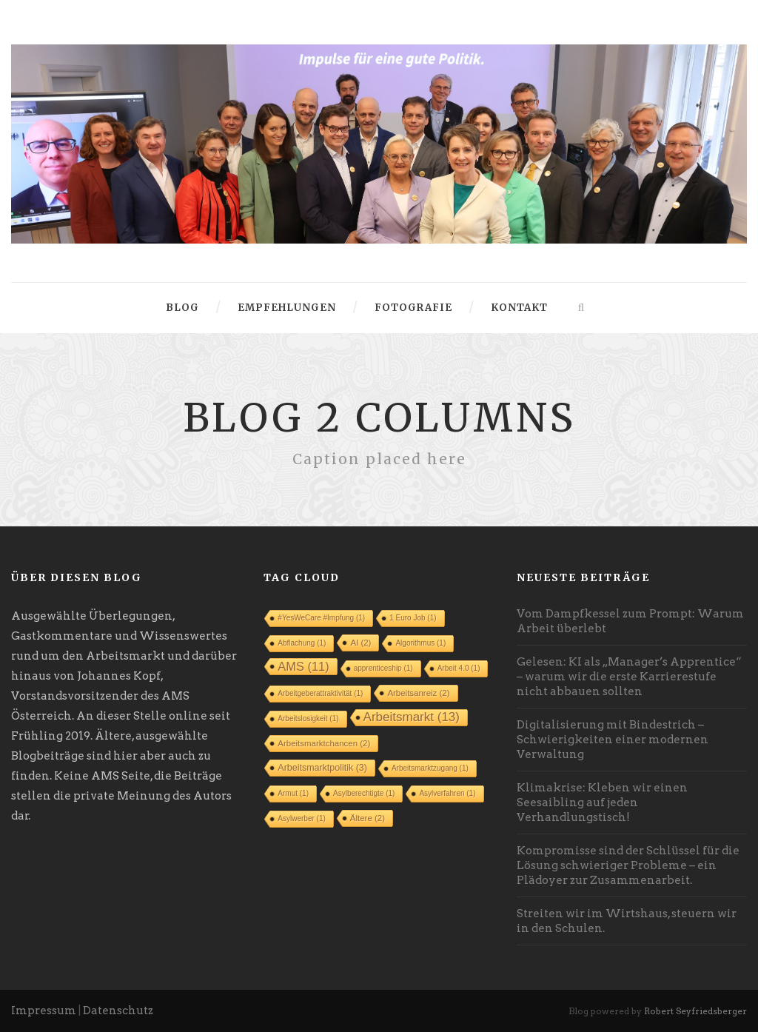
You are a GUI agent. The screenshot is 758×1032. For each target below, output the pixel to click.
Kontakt (519, 307)
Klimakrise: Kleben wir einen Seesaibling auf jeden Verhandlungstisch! (602, 802)
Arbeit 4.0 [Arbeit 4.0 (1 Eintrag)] (458, 668)
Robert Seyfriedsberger (695, 1010)
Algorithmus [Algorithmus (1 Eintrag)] (420, 643)
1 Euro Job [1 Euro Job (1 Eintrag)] (412, 618)
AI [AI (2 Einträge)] (360, 642)
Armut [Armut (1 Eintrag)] (293, 793)
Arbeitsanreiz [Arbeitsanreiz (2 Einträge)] (418, 692)
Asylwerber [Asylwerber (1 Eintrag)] (301, 818)
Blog (182, 307)
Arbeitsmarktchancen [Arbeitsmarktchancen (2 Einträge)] (324, 743)
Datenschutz (118, 1010)
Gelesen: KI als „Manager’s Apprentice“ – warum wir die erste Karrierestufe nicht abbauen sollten (629, 676)
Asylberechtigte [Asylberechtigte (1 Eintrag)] (364, 793)
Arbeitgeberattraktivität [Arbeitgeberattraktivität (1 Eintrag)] (320, 693)
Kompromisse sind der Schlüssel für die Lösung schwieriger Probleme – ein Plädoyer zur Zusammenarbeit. (628, 865)
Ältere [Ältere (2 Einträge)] (367, 818)
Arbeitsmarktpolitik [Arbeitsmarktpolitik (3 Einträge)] (322, 768)
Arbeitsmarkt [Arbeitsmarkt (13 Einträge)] (411, 717)
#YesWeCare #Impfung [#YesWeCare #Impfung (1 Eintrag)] (321, 618)
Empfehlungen (287, 307)
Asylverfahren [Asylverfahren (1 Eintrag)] (447, 793)
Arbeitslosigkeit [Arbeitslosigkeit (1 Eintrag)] (308, 718)
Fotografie (413, 307)
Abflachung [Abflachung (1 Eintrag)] (302, 643)
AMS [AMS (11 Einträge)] (303, 666)
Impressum (43, 1010)
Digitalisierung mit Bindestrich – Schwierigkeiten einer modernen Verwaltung (612, 739)
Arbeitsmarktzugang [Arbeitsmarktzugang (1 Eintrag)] (430, 768)
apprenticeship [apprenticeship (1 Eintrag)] (383, 668)
